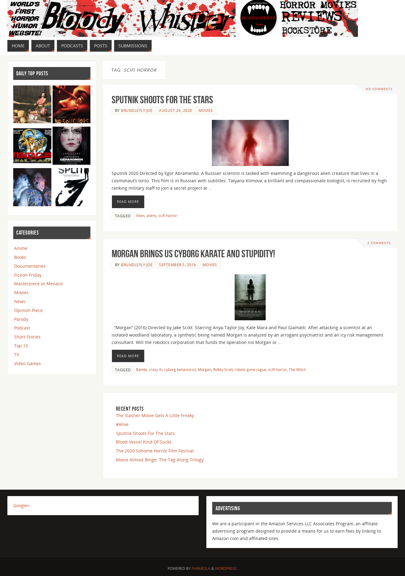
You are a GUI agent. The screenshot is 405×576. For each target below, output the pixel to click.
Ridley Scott (223, 369)
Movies (206, 110)
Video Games (27, 363)
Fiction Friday (28, 275)
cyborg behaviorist (180, 369)
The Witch (297, 369)
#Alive (122, 424)
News (20, 301)
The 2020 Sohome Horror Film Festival (155, 451)
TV (16, 354)
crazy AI (155, 369)
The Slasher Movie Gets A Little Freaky (155, 415)
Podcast (22, 328)
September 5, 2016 (177, 264)
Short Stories (27, 337)
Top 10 (21, 346)
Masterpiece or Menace (38, 283)
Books (20, 257)
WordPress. (226, 568)
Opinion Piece (28, 310)
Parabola (201, 568)
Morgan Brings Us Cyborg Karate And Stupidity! (193, 253)
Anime (20, 248)
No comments (379, 89)
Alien (140, 215)
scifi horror (167, 215)
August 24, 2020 (175, 110)
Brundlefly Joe (137, 110)
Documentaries (30, 266)
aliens (151, 215)
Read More (128, 201)
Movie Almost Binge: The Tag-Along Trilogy (160, 460)
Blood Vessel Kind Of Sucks (144, 442)
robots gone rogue (250, 369)
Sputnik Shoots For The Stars (162, 99)
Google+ (21, 505)
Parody (21, 319)
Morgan (204, 369)
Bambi (141, 369)
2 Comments (379, 243)
